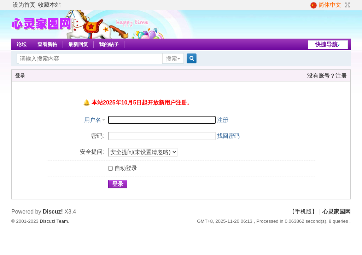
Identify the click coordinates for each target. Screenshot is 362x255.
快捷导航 (326, 44)
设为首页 (24, 5)
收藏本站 (49, 5)
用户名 (92, 120)
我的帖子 (109, 44)
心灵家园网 (336, 212)
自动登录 (122, 168)
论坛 (22, 44)
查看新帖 (47, 44)
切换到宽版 (347, 5)
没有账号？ (321, 76)
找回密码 (228, 136)
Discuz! (53, 212)
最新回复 (78, 44)
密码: (97, 136)
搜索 (171, 59)
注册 (341, 76)
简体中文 (325, 5)
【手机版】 (303, 212)
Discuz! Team (54, 221)
